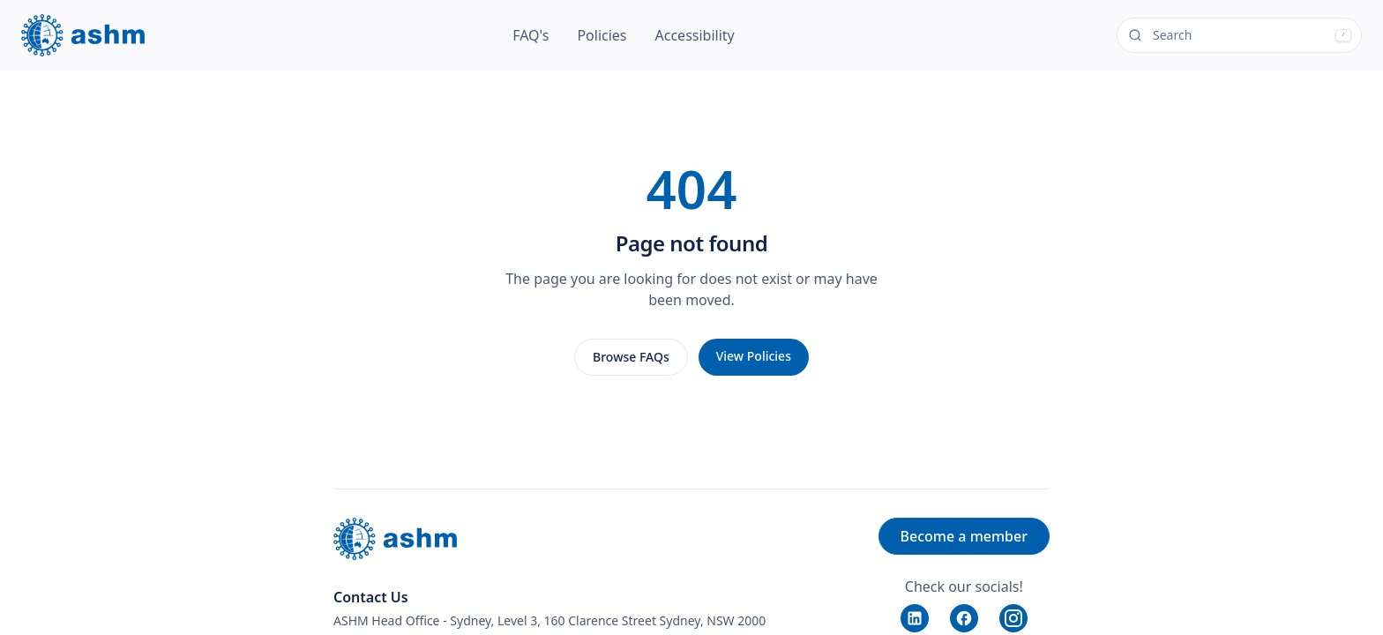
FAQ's (530, 35)
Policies (601, 35)
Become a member (964, 536)
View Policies (753, 355)
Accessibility (695, 35)
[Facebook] (964, 618)
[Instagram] (1013, 618)
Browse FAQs (631, 356)
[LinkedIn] (915, 618)
